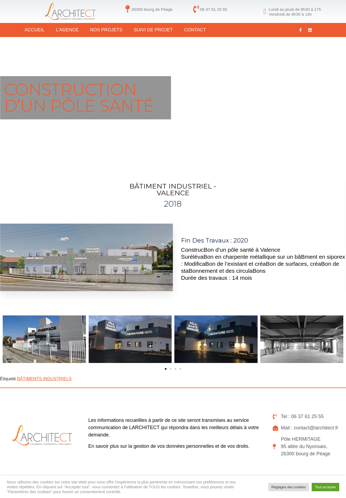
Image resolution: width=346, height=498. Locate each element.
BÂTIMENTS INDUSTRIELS (44, 378)
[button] (8, 340)
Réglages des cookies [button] (288, 487)
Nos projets (106, 29)
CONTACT (195, 29)
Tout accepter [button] (325, 487)
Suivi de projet (153, 29)
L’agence (67, 29)
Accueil (35, 29)
